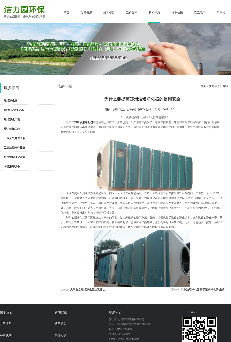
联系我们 (200, 12)
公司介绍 (6, 323)
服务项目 (109, 12)
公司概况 (86, 12)
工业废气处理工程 (14, 138)
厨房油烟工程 (12, 128)
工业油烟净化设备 (14, 147)
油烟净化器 (10, 100)
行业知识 (177, 12)
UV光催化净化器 (14, 110)
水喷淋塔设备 (12, 166)
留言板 (221, 12)
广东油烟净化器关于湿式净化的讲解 (202, 289)
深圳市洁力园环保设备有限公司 (132, 109)
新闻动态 (154, 12)
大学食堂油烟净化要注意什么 (87, 289)
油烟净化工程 (12, 119)
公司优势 (6, 335)
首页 (66, 12)
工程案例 (131, 12)
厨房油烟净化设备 (14, 157)
